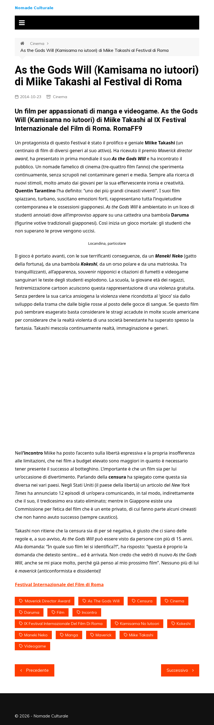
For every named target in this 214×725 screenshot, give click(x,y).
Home (25, 43)
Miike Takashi (141, 634)
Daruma (31, 612)
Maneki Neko (36, 634)
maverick (103, 634)
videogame (35, 646)
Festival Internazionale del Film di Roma (59, 584)
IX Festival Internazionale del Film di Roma (63, 623)
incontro (89, 612)
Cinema (37, 43)
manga (71, 634)
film (60, 612)
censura (144, 600)
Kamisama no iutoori (139, 623)
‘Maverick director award (47, 600)
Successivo (177, 670)
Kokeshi (184, 623)
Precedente (37, 670)
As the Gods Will (104, 600)
